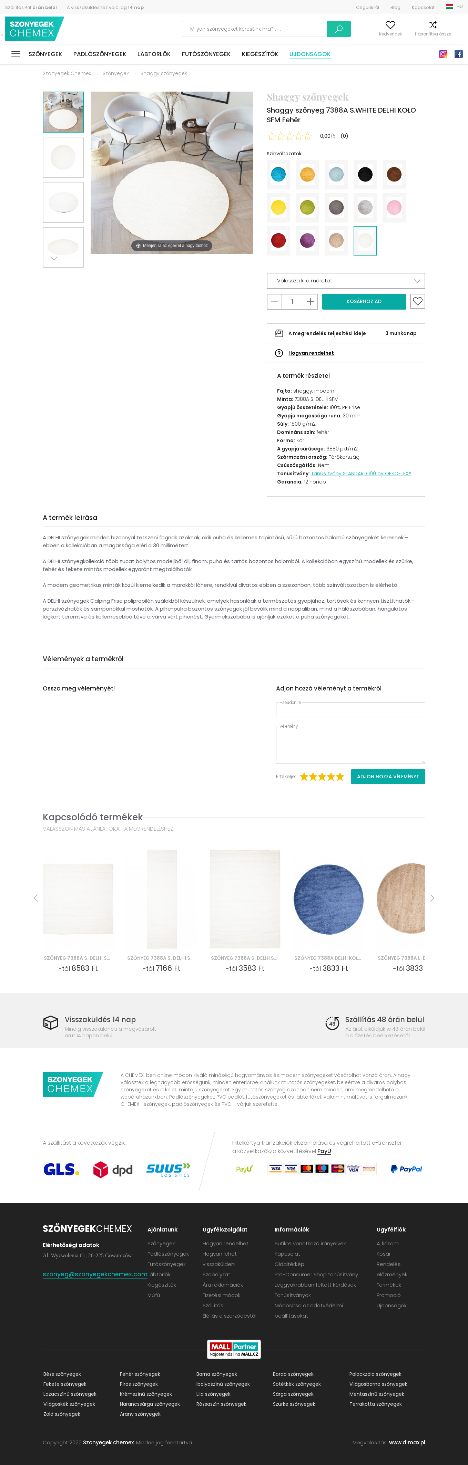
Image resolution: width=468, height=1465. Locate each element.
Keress (306, 29)
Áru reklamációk (223, 1284)
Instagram (443, 54)
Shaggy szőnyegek (164, 73)
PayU (324, 1151)
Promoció (389, 1295)
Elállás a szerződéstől (230, 1315)
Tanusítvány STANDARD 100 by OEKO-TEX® (361, 473)
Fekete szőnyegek (64, 1384)
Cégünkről (367, 7)
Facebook (459, 54)
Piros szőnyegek (138, 1384)
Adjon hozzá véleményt (388, 776)
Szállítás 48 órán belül (384, 1020)
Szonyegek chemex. (109, 1442)
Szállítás (31, 7)
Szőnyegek (45, 54)
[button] (346, 281)
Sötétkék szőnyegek (296, 1384)
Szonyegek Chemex (67, 73)
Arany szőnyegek (139, 1414)
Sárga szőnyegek (292, 1394)
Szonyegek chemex (35, 29)
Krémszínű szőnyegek (145, 1394)
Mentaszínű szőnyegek (376, 1394)
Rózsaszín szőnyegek (221, 1404)
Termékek (389, 1284)
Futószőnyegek (206, 54)
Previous (71, 276)
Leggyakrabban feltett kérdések (315, 1284)
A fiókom (343, 34)
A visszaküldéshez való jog (105, 7)
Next (55, 276)
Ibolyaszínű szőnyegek (222, 1384)
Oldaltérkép (290, 1264)
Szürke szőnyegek (293, 1404)
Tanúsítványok (293, 1295)
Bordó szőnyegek (292, 1374)
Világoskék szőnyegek (68, 1404)
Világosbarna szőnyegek (378, 1384)
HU (460, 6)
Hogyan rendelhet (311, 353)
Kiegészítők (260, 54)
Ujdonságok (310, 54)
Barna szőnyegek (216, 1374)
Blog (395, 7)
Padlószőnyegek (99, 54)
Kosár (457, 34)
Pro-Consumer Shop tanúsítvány (316, 1274)
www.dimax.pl (407, 1442)
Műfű (154, 1295)
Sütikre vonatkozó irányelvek (310, 1243)
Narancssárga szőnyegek (149, 1404)
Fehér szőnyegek (139, 1374)
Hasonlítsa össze (419, 34)
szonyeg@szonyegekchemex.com (95, 1274)
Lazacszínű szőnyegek (69, 1394)
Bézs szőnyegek (61, 1374)
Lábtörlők (154, 54)
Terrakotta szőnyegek (375, 1404)
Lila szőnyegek (213, 1394)
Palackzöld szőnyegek (375, 1374)
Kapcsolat (423, 7)
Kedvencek (377, 34)
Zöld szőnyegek (61, 1414)
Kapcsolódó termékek (93, 817)
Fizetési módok (222, 1295)
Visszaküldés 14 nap (101, 1020)
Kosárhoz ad (364, 301)
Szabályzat (217, 1274)
